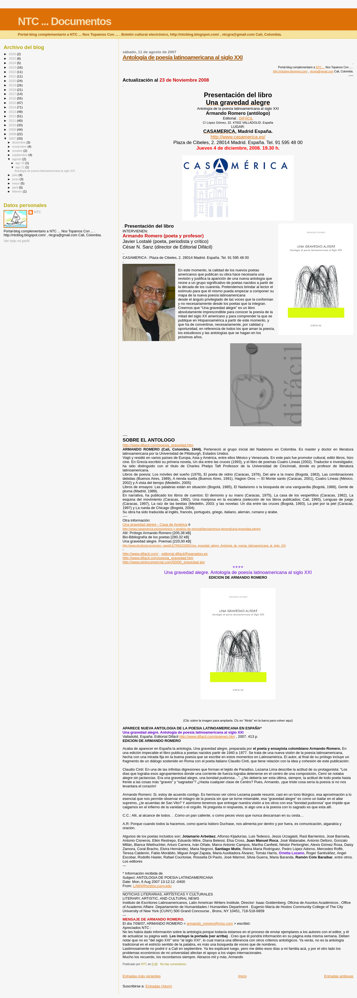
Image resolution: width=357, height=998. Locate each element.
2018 (13, 89)
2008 (13, 134)
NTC (37, 212)
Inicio (242, 976)
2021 (13, 76)
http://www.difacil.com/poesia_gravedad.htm (157, 445)
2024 (13, 63)
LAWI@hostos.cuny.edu (152, 886)
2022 (13, 72)
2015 (13, 102)
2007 (13, 138)
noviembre (20, 146)
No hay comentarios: (173, 964)
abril (15, 187)
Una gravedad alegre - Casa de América (154, 524)
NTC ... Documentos (64, 21)
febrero (17, 191)
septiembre (20, 155)
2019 (13, 85)
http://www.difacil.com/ (140, 554)
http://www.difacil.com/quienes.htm (207, 736)
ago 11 (20, 167)
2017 (13, 94)
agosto (17, 159)
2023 (13, 67)
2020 (13, 80)
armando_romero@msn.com (210, 923)
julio (15, 175)
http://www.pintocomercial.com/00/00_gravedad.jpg (163, 562)
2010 (13, 125)
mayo (16, 183)
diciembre (19, 142)
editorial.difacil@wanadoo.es (184, 554)
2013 (13, 111)
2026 (13, 54)
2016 (13, 98)
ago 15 (20, 163)
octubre (17, 150)
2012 (13, 116)
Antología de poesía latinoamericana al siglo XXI (182, 57)
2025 (13, 58)
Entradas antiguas (338, 976)
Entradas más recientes (141, 976)
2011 (13, 120)
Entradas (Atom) (159, 986)
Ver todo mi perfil (17, 241)
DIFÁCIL (246, 118)
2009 (13, 129)
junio (16, 179)
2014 (13, 107)
